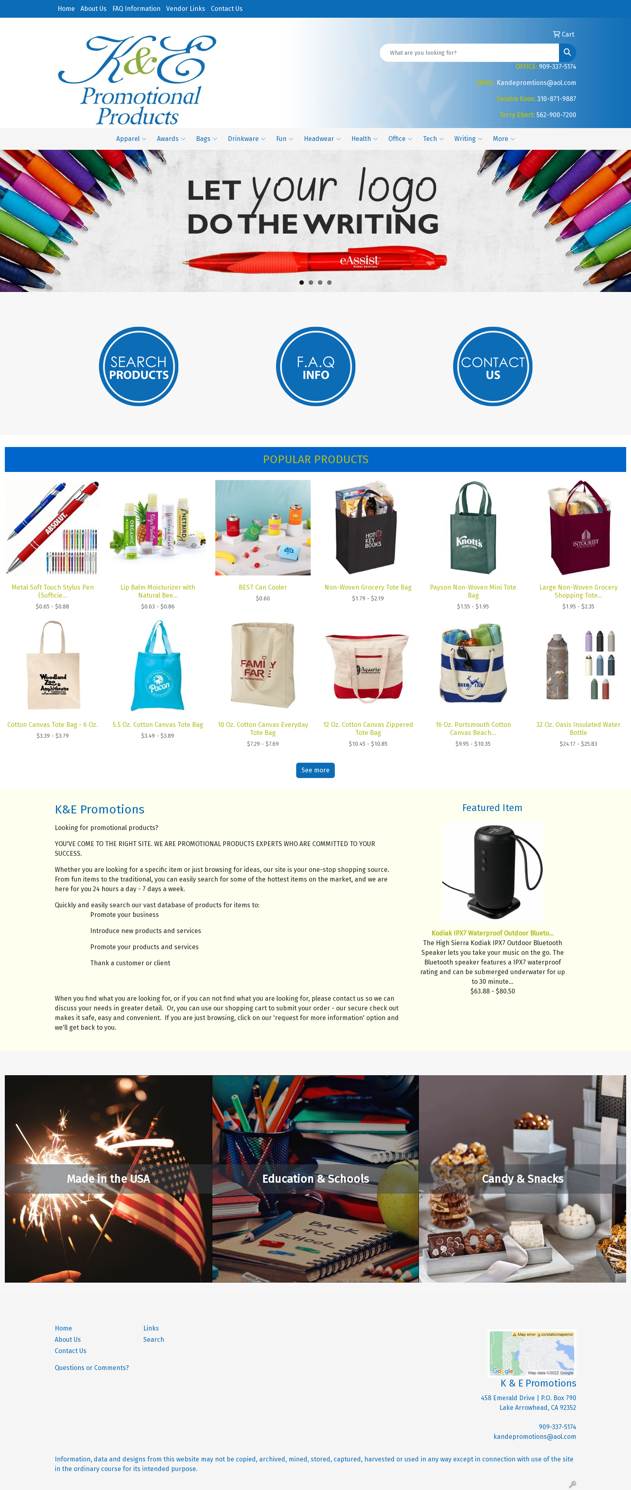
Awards (171, 139)
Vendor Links (185, 8)
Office (400, 139)
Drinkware (247, 139)
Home (66, 8)
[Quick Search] (469, 52)
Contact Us (227, 8)
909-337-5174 (557, 1427)
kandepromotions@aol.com (534, 1436)
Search (153, 1339)
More (504, 139)
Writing (468, 139)
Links (151, 1328)
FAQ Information (136, 8)
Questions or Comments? (92, 1368)
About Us (93, 8)
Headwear (322, 139)
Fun (284, 139)
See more (315, 770)
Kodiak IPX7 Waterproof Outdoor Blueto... (492, 933)
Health (364, 139)
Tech (433, 139)
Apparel (131, 139)
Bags (206, 139)
